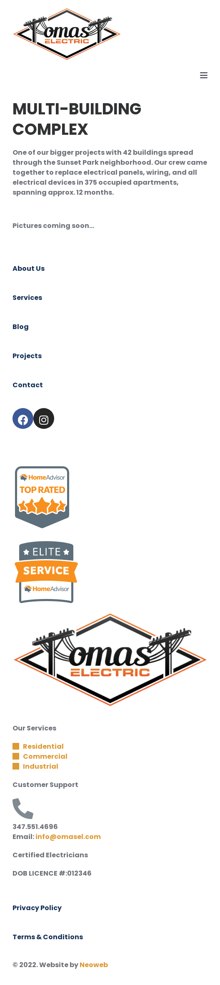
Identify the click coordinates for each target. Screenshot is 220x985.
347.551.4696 (35, 827)
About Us (28, 268)
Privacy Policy (37, 908)
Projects (27, 356)
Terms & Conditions (47, 937)
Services (27, 297)
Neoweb (94, 965)
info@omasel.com (68, 836)
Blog (20, 327)
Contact (27, 385)
